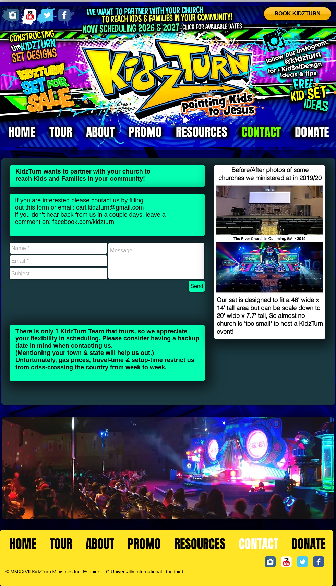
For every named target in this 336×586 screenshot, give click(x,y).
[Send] (197, 286)
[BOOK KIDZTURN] (297, 13)
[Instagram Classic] (13, 15)
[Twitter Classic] (47, 15)
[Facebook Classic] (64, 15)
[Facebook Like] (312, 576)
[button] (269, 239)
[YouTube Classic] (30, 15)
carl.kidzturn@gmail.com (110, 207)
